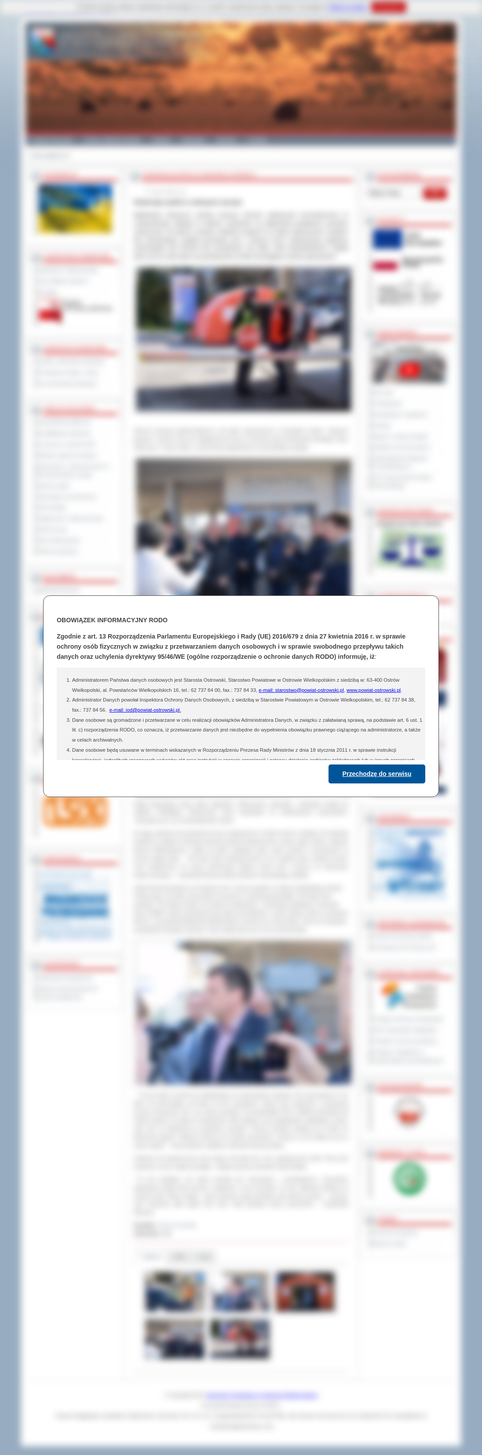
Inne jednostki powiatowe (68, 383)
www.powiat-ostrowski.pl (374, 690)
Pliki (179, 1256)
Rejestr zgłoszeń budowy (68, 455)
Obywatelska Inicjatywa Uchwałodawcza (400, 462)
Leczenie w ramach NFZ (67, 444)
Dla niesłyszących (59, 540)
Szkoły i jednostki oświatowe (72, 361)
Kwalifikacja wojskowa (64, 433)
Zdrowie (226, 140)
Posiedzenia (387, 403)
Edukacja (193, 140)
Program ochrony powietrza (405, 1041)
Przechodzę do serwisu (377, 773)
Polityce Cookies (347, 7)
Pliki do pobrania (58, 551)
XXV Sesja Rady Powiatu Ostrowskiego (402, 481)
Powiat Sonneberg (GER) (402, 936)
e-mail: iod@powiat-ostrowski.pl (145, 710)
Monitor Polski (389, 1244)
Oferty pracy (53, 529)
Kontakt (257, 140)
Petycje (382, 425)
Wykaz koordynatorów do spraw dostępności (68, 993)
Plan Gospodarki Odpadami (405, 1030)
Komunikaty (52, 507)
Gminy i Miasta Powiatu (112, 140)
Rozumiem (388, 7)
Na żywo (383, 392)
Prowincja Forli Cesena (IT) (404, 947)
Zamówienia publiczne (65, 422)
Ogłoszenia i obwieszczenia (71, 518)
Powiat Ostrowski (52, 140)
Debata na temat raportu (401, 447)
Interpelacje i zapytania (400, 414)
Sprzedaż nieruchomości (67, 497)
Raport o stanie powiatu (400, 436)
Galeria (161, 140)
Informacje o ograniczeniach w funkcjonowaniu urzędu (74, 470)
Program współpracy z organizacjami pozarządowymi (408, 1056)
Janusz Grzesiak (177, 1225)
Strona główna (47, 155)
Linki (204, 1256)
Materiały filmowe (59, 590)
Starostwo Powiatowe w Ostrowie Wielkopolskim (262, 1395)
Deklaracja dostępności (66, 978)
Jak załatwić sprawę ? (64, 281)
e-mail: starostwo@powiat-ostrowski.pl (301, 690)
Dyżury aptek (54, 486)
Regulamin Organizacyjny (69, 270)
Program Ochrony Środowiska (408, 1019)
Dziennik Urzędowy (395, 1233)
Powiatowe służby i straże (69, 372)
